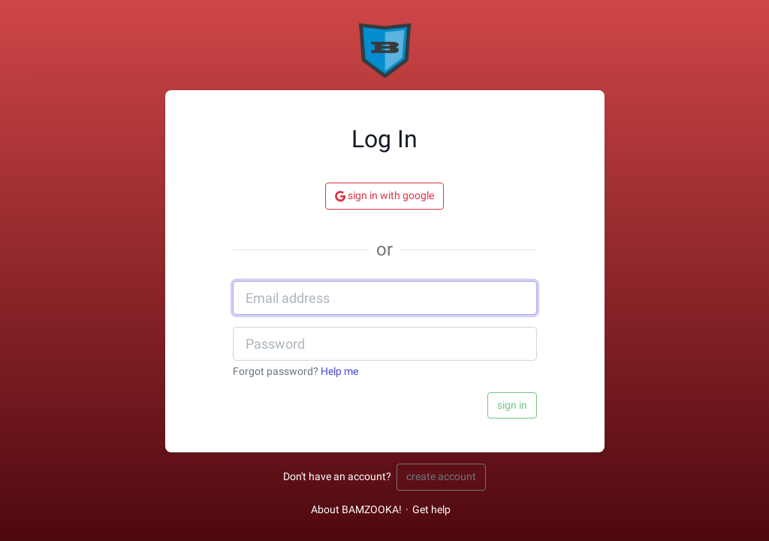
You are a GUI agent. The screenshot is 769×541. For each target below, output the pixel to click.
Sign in (512, 405)
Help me (339, 371)
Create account (441, 476)
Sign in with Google (384, 196)
